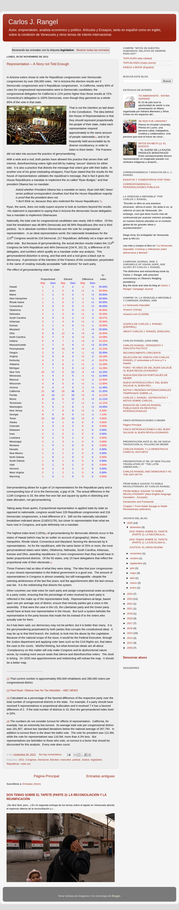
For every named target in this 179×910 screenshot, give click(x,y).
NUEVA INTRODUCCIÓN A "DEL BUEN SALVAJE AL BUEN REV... (145, 384)
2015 (130, 633)
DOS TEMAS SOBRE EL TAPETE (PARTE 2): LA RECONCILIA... (148, 533)
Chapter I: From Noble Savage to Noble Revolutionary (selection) (145, 508)
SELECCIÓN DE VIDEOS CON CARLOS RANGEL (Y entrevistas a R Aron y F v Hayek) (146, 360)
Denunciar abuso (135, 657)
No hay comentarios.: (51, 754)
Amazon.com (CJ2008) (136, 314)
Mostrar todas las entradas (92, 50)
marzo (134, 582)
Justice (86, 759)
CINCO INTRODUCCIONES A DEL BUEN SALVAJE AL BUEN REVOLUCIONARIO (146, 431)
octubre (134, 558)
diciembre (136, 527)
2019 (130, 613)
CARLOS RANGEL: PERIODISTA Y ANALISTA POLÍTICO (143, 347)
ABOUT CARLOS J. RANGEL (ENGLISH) (146, 331)
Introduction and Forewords (138, 501)
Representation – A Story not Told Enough (38, 64)
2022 (130, 603)
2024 (130, 593)
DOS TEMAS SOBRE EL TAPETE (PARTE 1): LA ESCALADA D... (148, 541)
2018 (130, 618)
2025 (130, 523)
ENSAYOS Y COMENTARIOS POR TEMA (146, 179)
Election (54, 759)
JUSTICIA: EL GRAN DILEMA (146, 547)
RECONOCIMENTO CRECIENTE (142, 352)
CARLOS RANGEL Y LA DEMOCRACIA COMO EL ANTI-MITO (145, 450)
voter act (25, 763)
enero (133, 587)
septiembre (136, 563)
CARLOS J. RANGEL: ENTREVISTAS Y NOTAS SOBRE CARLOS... (145, 399)
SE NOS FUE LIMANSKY (152, 121)
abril (132, 578)
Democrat (43, 759)
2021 (130, 608)
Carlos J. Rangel (33, 22)
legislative (96, 759)
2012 (21, 759)
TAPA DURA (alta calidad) (137, 58)
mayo (133, 573)
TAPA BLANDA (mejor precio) (139, 62)
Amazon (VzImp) (132, 309)
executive (65, 759)
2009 (130, 647)
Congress (31, 759)
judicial (76, 759)
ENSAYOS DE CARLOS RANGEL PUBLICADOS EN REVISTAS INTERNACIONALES (142, 408)
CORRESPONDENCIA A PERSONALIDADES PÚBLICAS (141, 186)
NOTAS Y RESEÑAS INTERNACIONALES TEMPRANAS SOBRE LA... (147, 391)
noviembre (136, 553)
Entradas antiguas (100, 776)
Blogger (116, 896)
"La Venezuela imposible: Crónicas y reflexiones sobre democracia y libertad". (147, 249)
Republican (13, 763)
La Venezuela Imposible (136, 305)
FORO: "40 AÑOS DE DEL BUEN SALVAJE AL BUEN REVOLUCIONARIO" (147, 369)
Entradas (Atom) (32, 783)
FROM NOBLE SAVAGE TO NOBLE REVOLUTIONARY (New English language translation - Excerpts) (147, 494)
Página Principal (46, 776)
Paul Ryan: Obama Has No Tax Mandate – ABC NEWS (44, 690)
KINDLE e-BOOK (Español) (138, 67)
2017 (130, 623)
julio (132, 568)
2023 (130, 598)
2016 (130, 628)
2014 (130, 638)
